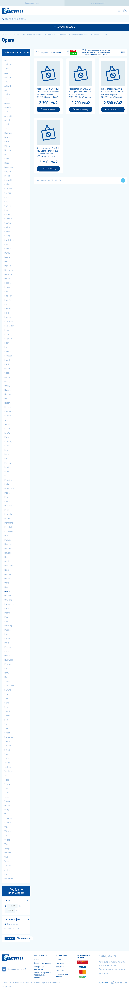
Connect (7, 231)
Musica (7, 536)
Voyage (7, 844)
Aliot (6, 73)
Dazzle (7, 261)
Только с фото (13, 929)
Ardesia (7, 99)
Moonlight (8, 527)
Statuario (8, 737)
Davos (7, 257)
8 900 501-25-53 (107, 966)
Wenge (7, 848)
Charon (7, 223)
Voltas (7, 840)
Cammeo (8, 189)
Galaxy (7, 369)
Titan (6, 793)
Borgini (7, 171)
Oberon (7, 574)
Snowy (7, 716)
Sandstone (9, 686)
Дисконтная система (42, 963)
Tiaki (6, 780)
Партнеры (60, 963)
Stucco (7, 750)
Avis (6, 129)
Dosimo (7, 279)
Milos (6, 510)
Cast (6, 210)
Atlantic (7, 120)
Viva (6, 836)
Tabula (7, 763)
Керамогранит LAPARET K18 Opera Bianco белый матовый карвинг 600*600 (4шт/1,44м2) (112, 93)
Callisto (7, 184)
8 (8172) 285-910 (108, 956)
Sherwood (8, 698)
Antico (7, 90)
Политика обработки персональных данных (42, 975)
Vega (6, 810)
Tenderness (9, 771)
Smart (7, 711)
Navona (7, 544)
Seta (6, 694)
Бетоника (8, 878)
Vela (6, 814)
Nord (6, 561)
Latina (7, 446)
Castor (7, 214)
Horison (7, 399)
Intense (7, 416)
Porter (7, 638)
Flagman (8, 339)
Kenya (7, 433)
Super (7, 754)
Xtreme (7, 866)
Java (6, 420)
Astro (6, 112)
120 (59, 180)
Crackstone (9, 240)
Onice (6, 583)
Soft (6, 720)
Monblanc (8, 523)
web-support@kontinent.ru (112, 962)
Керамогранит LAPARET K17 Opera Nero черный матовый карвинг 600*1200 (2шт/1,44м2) (80, 93)
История (59, 959)
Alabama (8, 64)
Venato (7, 823)
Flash (6, 343)
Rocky (6, 668)
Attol (6, 124)
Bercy (6, 141)
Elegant (7, 287)
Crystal (7, 249)
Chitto (7, 227)
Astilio (7, 103)
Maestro (8, 480)
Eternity (7, 309)
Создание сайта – (104, 983)
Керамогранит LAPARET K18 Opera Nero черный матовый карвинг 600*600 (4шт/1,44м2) (48, 152)
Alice (6, 69)
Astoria (7, 107)
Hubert (7, 403)
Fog (6, 347)
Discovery (8, 270)
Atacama (8, 116)
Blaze (6, 163)
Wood (6, 861)
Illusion (7, 407)
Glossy (7, 373)
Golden (7, 377)
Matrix (7, 501)
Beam (7, 137)
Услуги (36, 959)
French (7, 360)
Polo (6, 634)
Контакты (59, 971)
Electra (7, 283)
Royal (6, 673)
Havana (7, 390)
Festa (6, 334)
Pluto (6, 621)
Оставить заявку (48, 109)
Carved (7, 206)
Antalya (7, 86)
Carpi (6, 201)
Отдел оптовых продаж (62, 975)
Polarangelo (9, 626)
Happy (7, 386)
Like (6, 459)
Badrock (8, 133)
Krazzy (7, 437)
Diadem (7, 266)
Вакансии (59, 967)
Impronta (8, 411)
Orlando (7, 596)
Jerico (6, 424)
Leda (6, 454)
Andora (7, 77)
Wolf (6, 857)
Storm (7, 741)
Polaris (7, 630)
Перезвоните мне (32, 3)
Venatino (8, 818)
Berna (7, 146)
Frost (6, 364)
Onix (6, 587)
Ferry (6, 330)
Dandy (7, 253)
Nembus (8, 548)
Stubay (7, 746)
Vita (6, 827)
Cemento (8, 219)
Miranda (8, 514)
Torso (6, 797)
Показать (9, 938)
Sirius (6, 707)
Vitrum (7, 831)
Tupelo (7, 801)
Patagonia (9, 604)
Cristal (7, 244)
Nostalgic (8, 566)
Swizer (7, 758)
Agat (6, 60)
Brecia (7, 176)
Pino (6, 617)
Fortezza (8, 356)
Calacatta (8, 180)
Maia (6, 484)
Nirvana (7, 553)
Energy (7, 300)
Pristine (7, 647)
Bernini (7, 150)
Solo (6, 724)
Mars (6, 497)
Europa (7, 317)
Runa (6, 677)
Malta (7, 493)
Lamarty (8, 441)
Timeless (8, 784)
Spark (7, 728)
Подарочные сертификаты (39, 968)
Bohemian (8, 167)
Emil (6, 291)
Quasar (7, 656)
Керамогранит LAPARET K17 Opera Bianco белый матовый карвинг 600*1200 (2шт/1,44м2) (48, 93)
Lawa (6, 450)
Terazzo (7, 776)
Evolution (8, 321)
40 (52, 180)
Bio (5, 154)
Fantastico (9, 326)
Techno (7, 767)
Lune (6, 471)
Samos (7, 681)
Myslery (7, 540)
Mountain (8, 531)
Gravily (7, 381)
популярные (56, 52)
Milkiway (8, 506)
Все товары (12, 924)
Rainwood (8, 660)
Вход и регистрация (96, 3)
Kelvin (7, 429)
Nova (6, 570)
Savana (7, 690)
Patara (7, 608)
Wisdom (7, 853)
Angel (6, 82)
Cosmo (7, 236)
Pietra (7, 613)
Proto (6, 651)
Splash (7, 733)
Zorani (7, 870)
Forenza (7, 351)
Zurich (7, 874)
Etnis (6, 313)
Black (6, 159)
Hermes (7, 394)
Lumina (7, 467)
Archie (7, 94)
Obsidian (8, 578)
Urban (7, 806)
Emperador (9, 296)
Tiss (6, 788)
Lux (6, 476)
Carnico (7, 197)
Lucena (7, 463)
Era (5, 304)
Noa (6, 557)
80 (56, 180)
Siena (6, 703)
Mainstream (9, 489)
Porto (6, 643)
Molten (7, 518)
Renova (7, 664)
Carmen (7, 193)
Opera (7, 591)
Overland (8, 600)
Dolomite (8, 274)
